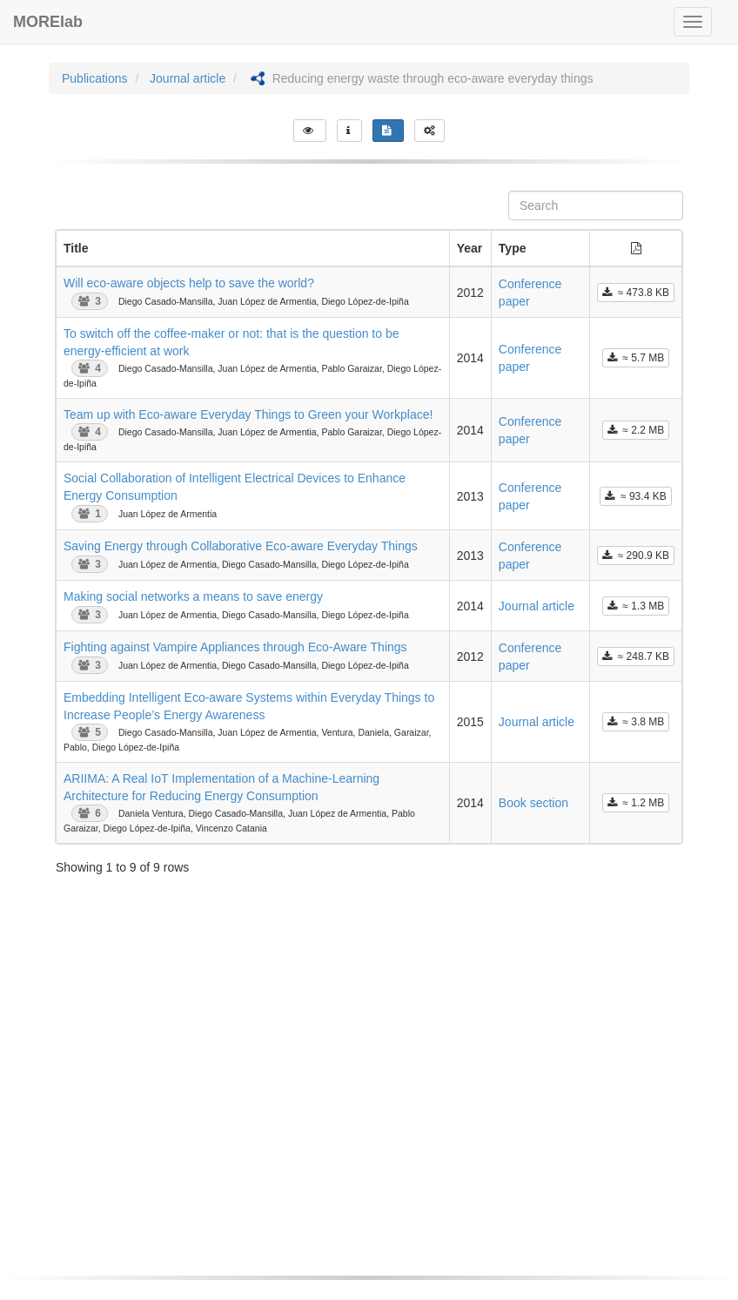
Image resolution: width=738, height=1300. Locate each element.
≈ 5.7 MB (636, 358)
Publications (95, 78)
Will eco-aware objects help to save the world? (189, 283)
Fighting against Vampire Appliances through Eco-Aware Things (235, 647)
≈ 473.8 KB (635, 292)
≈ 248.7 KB (635, 656)
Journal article (187, 78)
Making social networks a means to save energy (193, 596)
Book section (533, 803)
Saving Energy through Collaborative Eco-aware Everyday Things (241, 546)
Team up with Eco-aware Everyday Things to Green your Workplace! (248, 414)
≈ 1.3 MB (636, 606)
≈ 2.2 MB (636, 430)
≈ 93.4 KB (635, 496)
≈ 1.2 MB (636, 803)
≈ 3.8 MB (636, 722)
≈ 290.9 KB (635, 555)
